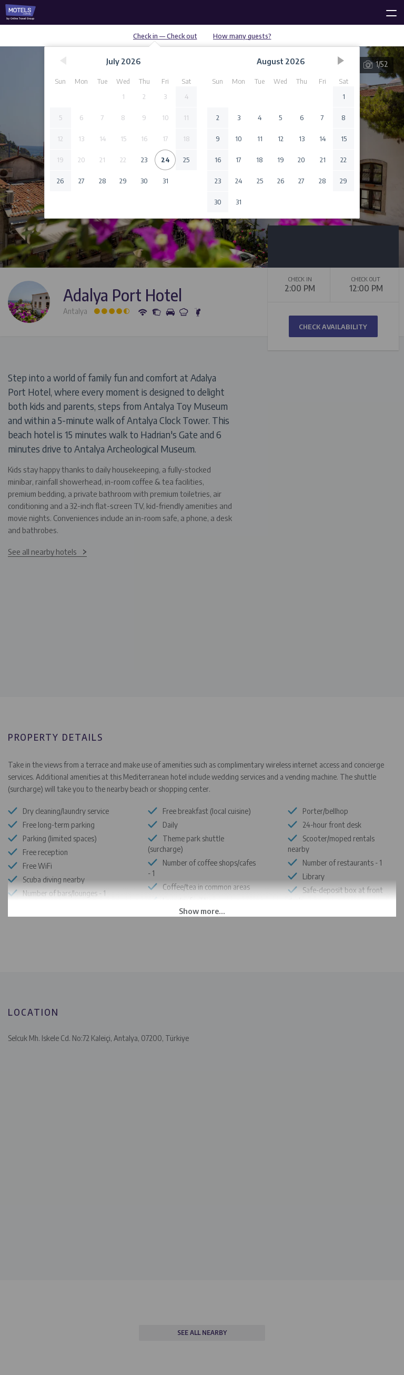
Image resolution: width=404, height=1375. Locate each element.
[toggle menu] (386, 11)
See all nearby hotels (42, 551)
